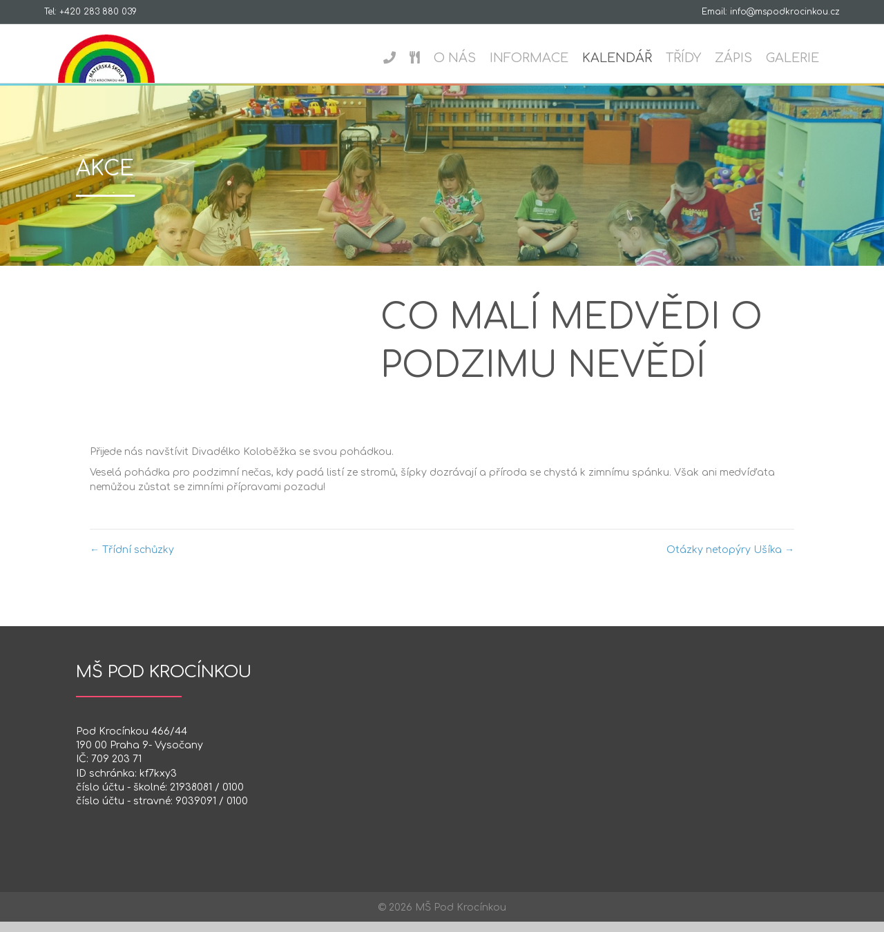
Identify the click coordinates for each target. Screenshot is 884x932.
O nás (469, 58)
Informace (542, 58)
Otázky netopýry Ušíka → (730, 560)
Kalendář (631, 58)
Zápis (747, 58)
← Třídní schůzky (132, 560)
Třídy (697, 58)
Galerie (806, 58)
